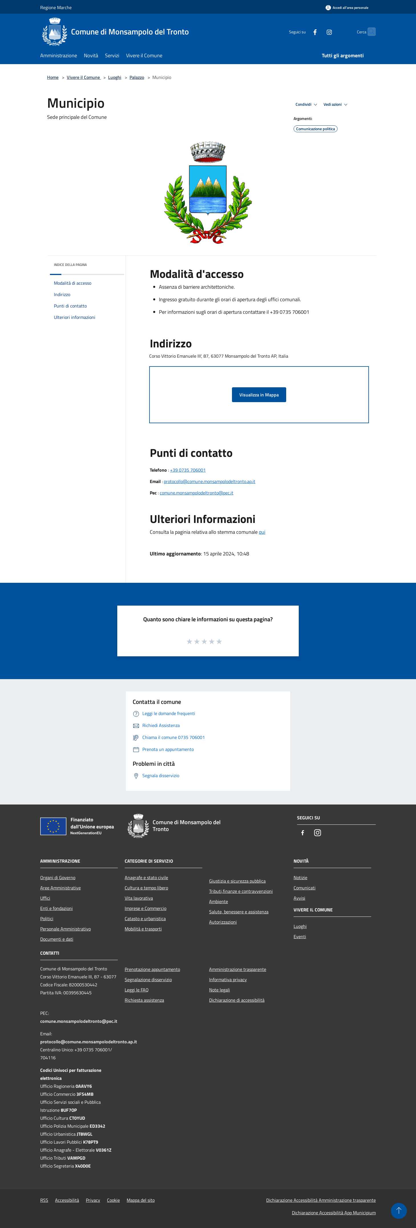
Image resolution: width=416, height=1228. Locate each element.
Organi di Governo (57, 877)
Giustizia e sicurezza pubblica (237, 880)
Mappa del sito (141, 1200)
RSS (44, 1200)
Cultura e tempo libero (146, 887)
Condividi (307, 104)
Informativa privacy (228, 979)
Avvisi (299, 898)
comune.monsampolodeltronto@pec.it (196, 492)
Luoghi (114, 77)
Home (52, 77)
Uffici (45, 898)
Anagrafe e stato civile (146, 877)
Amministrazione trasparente (237, 969)
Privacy (93, 1200)
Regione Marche (56, 7)
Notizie (300, 877)
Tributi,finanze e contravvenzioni (241, 891)
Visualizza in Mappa (259, 394)
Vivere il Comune (84, 77)
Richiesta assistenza (144, 1000)
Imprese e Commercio (145, 908)
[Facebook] (304, 31)
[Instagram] (318, 31)
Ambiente (218, 901)
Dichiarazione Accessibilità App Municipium (334, 1212)
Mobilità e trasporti (143, 928)
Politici (46, 918)
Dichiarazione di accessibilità (236, 1000)
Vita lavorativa (139, 898)
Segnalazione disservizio (148, 979)
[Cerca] (369, 31)
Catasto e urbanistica (145, 918)
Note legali (219, 989)
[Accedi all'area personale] (347, 7)
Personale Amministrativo (65, 928)
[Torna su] (399, 1211)
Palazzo (137, 77)
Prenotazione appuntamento (152, 969)
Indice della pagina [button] (70, 264)
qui (262, 532)
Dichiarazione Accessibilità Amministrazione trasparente (321, 1200)
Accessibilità (67, 1200)
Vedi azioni (336, 104)
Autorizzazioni (223, 922)
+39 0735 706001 (188, 470)
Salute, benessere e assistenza (238, 911)
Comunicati (305, 887)
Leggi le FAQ (137, 989)
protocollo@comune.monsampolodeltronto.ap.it (209, 481)
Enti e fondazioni (56, 908)
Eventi (300, 936)
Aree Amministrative (60, 887)
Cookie (113, 1200)
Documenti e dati (56, 939)
